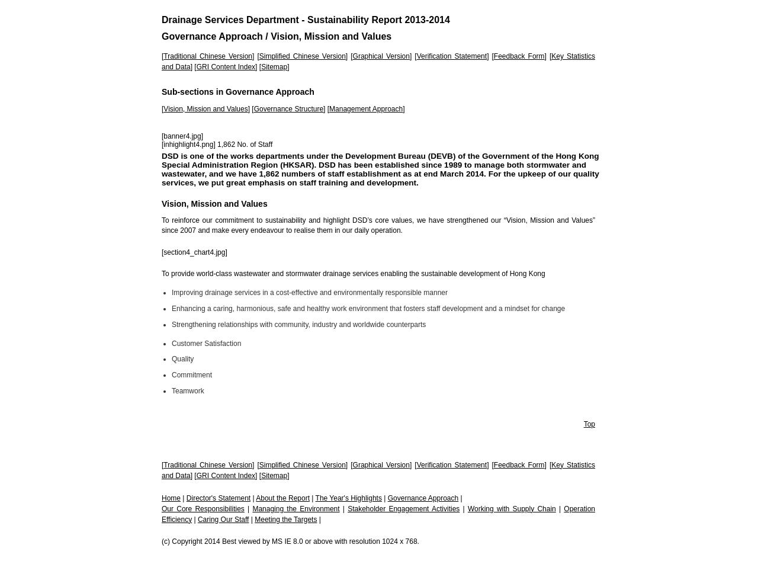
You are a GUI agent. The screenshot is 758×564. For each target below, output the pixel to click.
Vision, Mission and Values (205, 109)
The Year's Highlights (349, 498)
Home (171, 498)
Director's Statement (218, 498)
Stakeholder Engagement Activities (404, 509)
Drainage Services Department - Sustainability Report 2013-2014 (306, 20)
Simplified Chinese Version (302, 56)
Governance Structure (288, 109)
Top (589, 424)
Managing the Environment (295, 509)
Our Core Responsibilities (203, 509)
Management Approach (366, 109)
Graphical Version (381, 56)
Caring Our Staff (223, 519)
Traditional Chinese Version (207, 56)
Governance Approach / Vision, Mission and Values (276, 36)
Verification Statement (452, 56)
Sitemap (274, 67)
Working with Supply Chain (512, 509)
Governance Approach (423, 498)
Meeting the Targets (286, 519)
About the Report (283, 498)
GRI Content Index (226, 67)
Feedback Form (519, 56)
